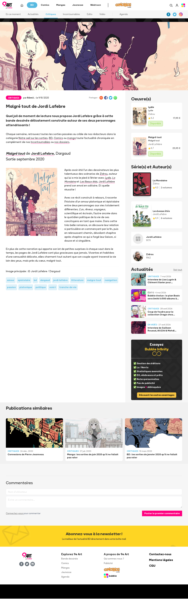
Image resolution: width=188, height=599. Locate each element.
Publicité (108, 563)
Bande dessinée (69, 559)
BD (50, 138)
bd (35, 280)
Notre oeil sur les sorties (33, 138)
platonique (25, 287)
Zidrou (104, 174)
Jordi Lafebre (44, 153)
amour (10, 280)
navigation (111, 280)
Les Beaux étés (89, 182)
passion (11, 287)
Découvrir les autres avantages (156, 395)
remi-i (52, 287)
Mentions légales (161, 560)
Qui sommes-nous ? (114, 559)
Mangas (65, 568)
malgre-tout (94, 280)
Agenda (124, 14)
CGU (152, 566)
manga (71, 138)
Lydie (108, 178)
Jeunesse (66, 572)
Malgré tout (16, 153)
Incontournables (40, 142)
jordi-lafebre (60, 280)
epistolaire (24, 280)
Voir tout (177, 270)
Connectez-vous (14, 513)
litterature (77, 280)
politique (41, 287)
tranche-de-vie (68, 287)
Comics (58, 138)
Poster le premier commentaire (162, 513)
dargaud (45, 280)
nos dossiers (61, 142)
